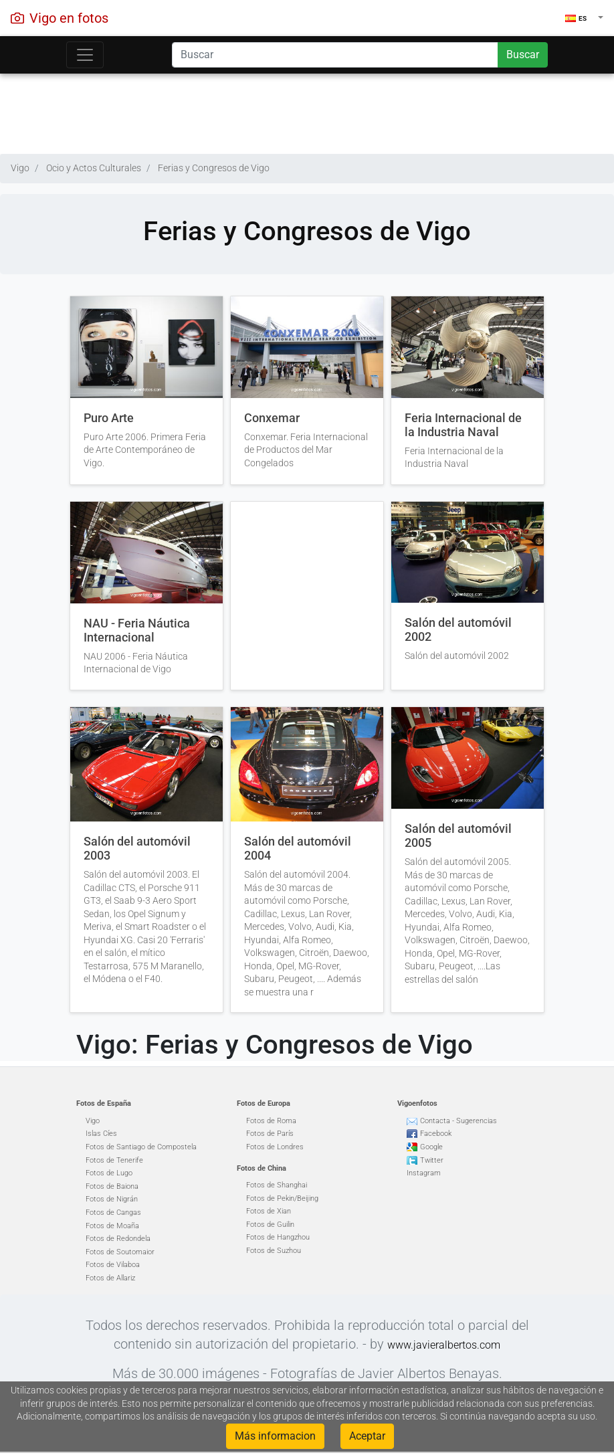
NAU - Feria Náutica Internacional (137, 630)
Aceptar (367, 1436)
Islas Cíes (101, 1133)
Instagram (424, 1173)
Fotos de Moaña (112, 1226)
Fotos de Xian (268, 1211)
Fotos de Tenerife (114, 1160)
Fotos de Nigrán (112, 1199)
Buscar (522, 54)
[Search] (335, 55)
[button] (584, 18)
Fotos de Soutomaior (120, 1252)
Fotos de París (270, 1133)
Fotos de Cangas (113, 1212)
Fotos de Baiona (112, 1186)
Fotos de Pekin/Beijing (282, 1198)
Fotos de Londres (275, 1147)
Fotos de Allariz (110, 1278)
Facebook (435, 1133)
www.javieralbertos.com (443, 1345)
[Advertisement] (307, 110)
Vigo (93, 1121)
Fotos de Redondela (118, 1238)
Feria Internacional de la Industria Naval (463, 425)
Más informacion (275, 1436)
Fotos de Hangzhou (278, 1237)
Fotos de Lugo (109, 1173)
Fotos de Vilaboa (113, 1264)
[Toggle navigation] (85, 54)
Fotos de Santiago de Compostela (141, 1147)
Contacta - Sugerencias (458, 1121)
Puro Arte (109, 418)
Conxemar (272, 418)
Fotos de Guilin (270, 1224)
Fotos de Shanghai (276, 1185)
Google (431, 1147)
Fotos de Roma (271, 1121)
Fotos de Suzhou (273, 1250)
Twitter (431, 1160)
